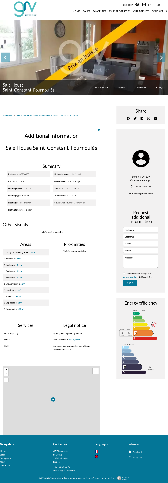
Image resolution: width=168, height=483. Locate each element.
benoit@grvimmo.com (142, 193)
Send (130, 283)
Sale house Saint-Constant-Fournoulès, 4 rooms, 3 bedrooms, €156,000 (47, 115)
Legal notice (69, 478)
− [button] (6, 374)
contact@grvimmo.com (64, 470)
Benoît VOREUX (141, 176)
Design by (122, 478)
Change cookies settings (103, 478)
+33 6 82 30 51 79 (142, 186)
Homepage (7, 115)
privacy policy (130, 277)
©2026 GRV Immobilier (50, 478)
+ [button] (6, 370)
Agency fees (84, 478)
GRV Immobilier (60, 451)
